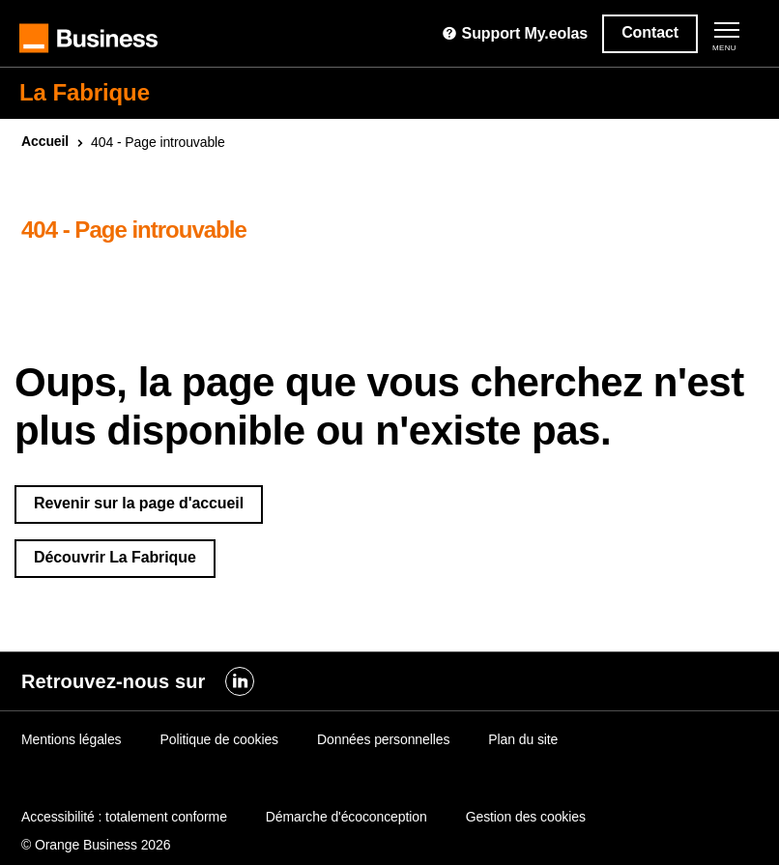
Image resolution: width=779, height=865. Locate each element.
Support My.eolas (515, 33)
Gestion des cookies (526, 816)
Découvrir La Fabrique (115, 557)
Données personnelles (383, 739)
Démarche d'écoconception (346, 816)
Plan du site (523, 739)
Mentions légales (71, 739)
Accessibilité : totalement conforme (124, 816)
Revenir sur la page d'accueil (139, 503)
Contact (649, 32)
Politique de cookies (218, 739)
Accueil (45, 141)
